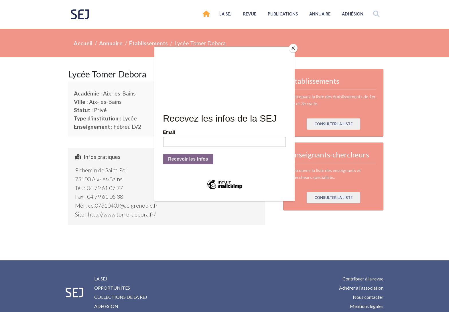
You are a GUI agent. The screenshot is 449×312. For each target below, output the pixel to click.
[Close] (293, 48)
